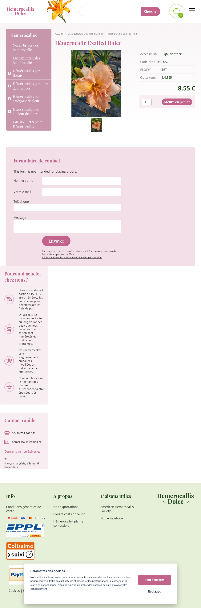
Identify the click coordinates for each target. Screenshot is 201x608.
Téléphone (21, 201)
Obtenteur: (148, 77)
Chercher (151, 11)
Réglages (154, 591)
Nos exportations (65, 507)
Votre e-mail (22, 192)
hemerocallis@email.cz (26, 442)
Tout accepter (154, 580)
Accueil (59, 33)
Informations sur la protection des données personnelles (72, 257)
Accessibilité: (149, 54)
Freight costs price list (69, 514)
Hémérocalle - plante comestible (68, 523)
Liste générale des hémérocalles (85, 33)
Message (20, 218)
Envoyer (56, 241)
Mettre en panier (177, 102)
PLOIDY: (145, 70)
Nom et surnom (25, 180)
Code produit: (150, 62)
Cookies (14, 591)
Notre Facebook (111, 518)
